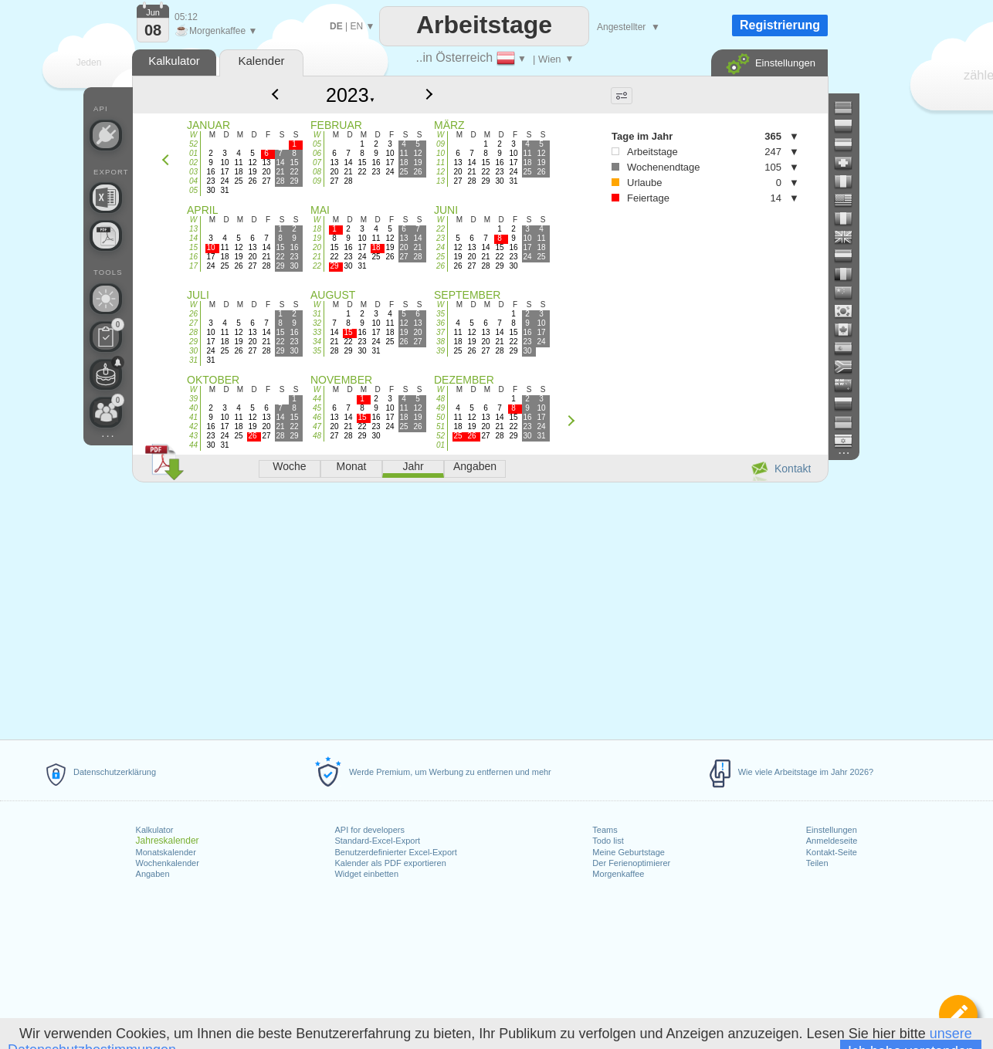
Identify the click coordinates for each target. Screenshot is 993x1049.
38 (440, 341)
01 (193, 153)
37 (440, 332)
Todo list (607, 840)
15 (193, 247)
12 (440, 172)
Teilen (817, 863)
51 (440, 426)
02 (193, 162)
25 (440, 256)
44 (193, 445)
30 (193, 351)
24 (440, 247)
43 (193, 435)
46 (317, 417)
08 (317, 172)
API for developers (369, 829)
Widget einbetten (366, 873)
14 (193, 238)
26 (440, 266)
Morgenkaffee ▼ (216, 30)
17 (193, 266)
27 (193, 323)
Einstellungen (831, 829)
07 (317, 162)
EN (356, 26)
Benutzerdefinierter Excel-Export (395, 852)
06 (317, 153)
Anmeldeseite (832, 840)
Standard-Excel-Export (377, 840)
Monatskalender (166, 852)
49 (440, 408)
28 (193, 332)
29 (193, 341)
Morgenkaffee (618, 873)
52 (193, 144)
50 (440, 417)
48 (317, 435)
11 (440, 162)
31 (193, 360)
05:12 (186, 17)
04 (193, 181)
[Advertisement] (479, 608)
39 (440, 351)
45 (317, 408)
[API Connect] (106, 135)
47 (317, 426)
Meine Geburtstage (628, 852)
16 (193, 256)
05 (193, 190)
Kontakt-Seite (831, 852)
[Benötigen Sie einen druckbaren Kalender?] (106, 235)
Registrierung (780, 25)
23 (440, 238)
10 (440, 153)
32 (317, 323)
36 (440, 323)
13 (440, 181)
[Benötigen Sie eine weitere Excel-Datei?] (106, 197)
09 (317, 181)
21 (317, 256)
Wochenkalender (167, 863)
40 (193, 408)
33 (317, 332)
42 (193, 426)
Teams (604, 829)
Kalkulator (155, 829)
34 (317, 341)
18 (317, 229)
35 (317, 351)
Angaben (153, 873)
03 (193, 172)
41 (193, 417)
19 (317, 238)
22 (317, 266)
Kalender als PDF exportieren (390, 863)
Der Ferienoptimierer (631, 863)
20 (317, 247)
